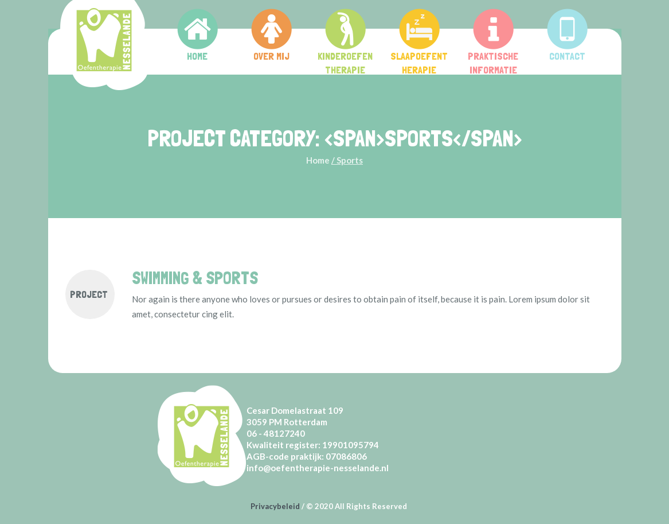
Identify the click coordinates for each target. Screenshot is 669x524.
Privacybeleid (275, 506)
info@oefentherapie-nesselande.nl (318, 468)
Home (318, 160)
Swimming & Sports (195, 278)
